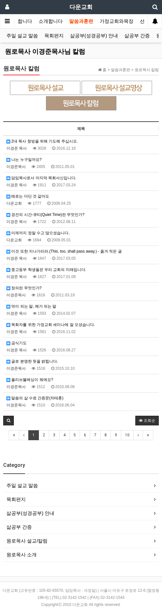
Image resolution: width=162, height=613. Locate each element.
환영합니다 (20, 21)
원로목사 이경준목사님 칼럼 (45, 51)
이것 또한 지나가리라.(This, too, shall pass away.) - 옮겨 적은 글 (64, 251)
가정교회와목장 (116, 21)
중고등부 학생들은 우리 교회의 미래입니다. (46, 269)
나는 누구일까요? (23, 159)
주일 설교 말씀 (22, 36)
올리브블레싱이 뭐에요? (29, 379)
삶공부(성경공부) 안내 (94, 36)
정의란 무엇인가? (23, 288)
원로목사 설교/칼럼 (27, 540)
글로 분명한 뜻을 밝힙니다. (32, 361)
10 (127, 435)
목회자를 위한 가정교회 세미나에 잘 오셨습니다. (50, 324)
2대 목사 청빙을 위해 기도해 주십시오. (42, 141)
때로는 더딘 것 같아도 (27, 196)
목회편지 (54, 36)
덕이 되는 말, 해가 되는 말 (31, 306)
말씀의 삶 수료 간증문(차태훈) (34, 398)
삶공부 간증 (137, 36)
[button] (8, 420)
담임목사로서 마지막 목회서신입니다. (41, 178)
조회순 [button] (147, 420)
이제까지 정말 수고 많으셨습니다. (38, 233)
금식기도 (16, 343)
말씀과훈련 (81, 21)
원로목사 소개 (21, 554)
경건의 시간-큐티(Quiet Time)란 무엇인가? (45, 214)
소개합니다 (51, 21)
